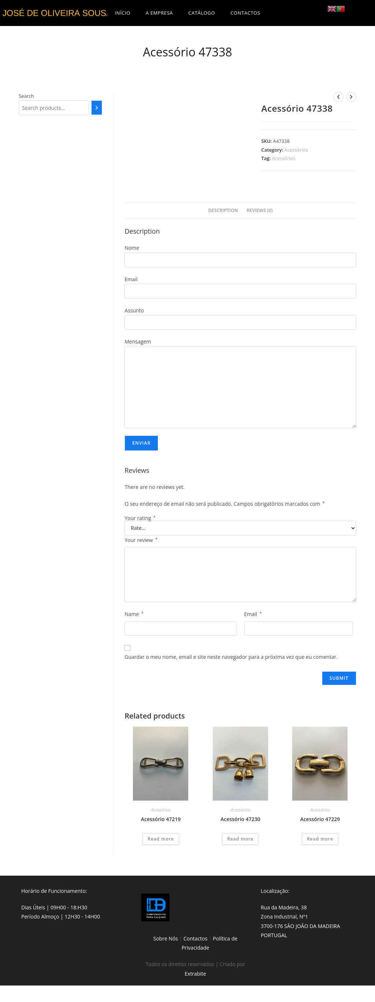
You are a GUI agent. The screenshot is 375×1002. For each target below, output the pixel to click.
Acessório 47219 (161, 819)
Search (26, 96)
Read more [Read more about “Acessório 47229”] (320, 839)
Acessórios (296, 149)
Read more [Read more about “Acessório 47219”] (161, 839)
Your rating (140, 518)
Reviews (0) (260, 210)
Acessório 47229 (320, 819)
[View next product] (351, 97)
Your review (141, 540)
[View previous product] (338, 97)
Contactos (195, 938)
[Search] (97, 107)
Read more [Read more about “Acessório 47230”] (240, 839)
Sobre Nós (165, 938)
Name (134, 614)
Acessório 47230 (240, 819)
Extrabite (195, 973)
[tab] (223, 211)
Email (253, 614)
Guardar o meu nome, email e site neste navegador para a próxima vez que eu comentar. (231, 656)
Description (223, 210)
